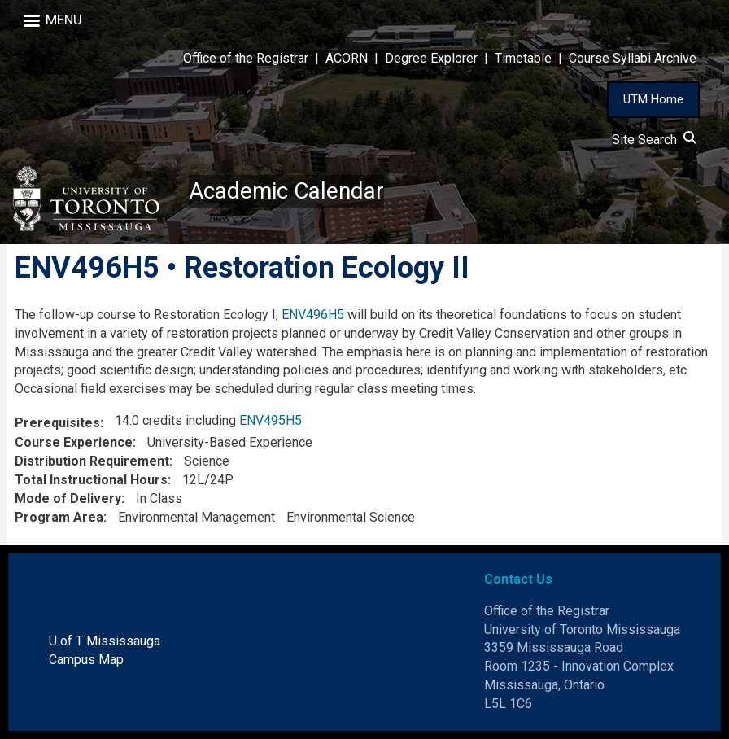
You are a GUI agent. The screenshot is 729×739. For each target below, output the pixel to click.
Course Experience (74, 442)
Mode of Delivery (68, 498)
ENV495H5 (270, 420)
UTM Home (653, 99)
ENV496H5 (313, 314)
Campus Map (86, 659)
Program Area (59, 517)
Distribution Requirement (92, 461)
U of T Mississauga (104, 641)
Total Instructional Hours (91, 480)
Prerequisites (57, 423)
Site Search (654, 139)
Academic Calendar (286, 190)
